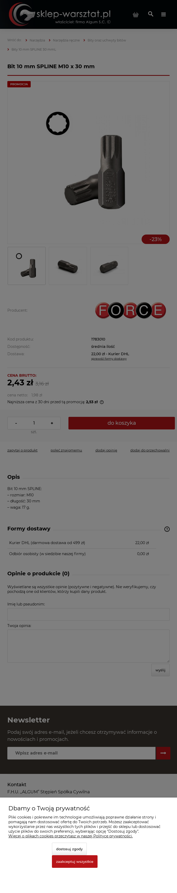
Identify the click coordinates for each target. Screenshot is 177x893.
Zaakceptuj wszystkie (74, 861)
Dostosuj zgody (69, 849)
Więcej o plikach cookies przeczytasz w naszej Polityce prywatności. (70, 836)
